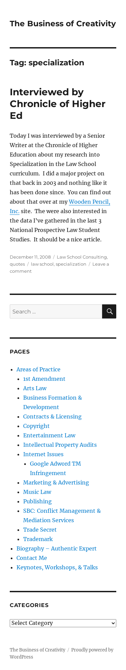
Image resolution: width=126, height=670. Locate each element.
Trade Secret (40, 529)
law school (42, 264)
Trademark (38, 539)
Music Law (37, 492)
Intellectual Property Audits (60, 444)
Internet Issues (43, 454)
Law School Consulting (82, 257)
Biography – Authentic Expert (56, 548)
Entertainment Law (49, 435)
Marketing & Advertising (56, 482)
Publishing (37, 501)
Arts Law (34, 388)
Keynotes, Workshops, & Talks (57, 567)
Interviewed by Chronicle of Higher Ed (58, 103)
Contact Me (31, 558)
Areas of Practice (38, 369)
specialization (71, 264)
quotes (17, 264)
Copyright (36, 426)
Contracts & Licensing (52, 416)
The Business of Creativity (63, 23)
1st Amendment (44, 378)
